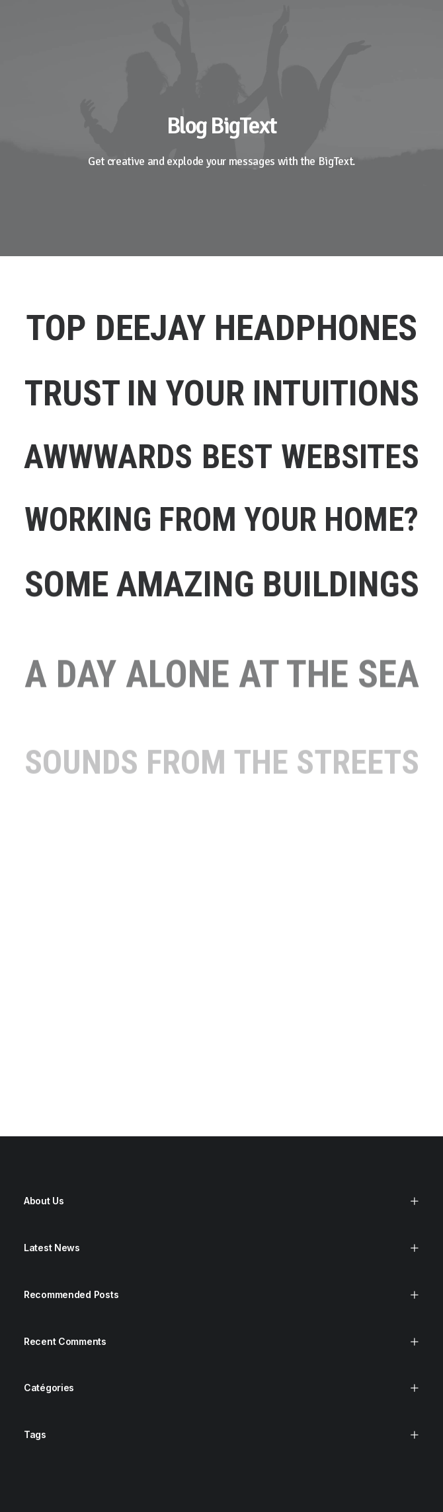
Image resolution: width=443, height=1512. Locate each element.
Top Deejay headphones (221, 328)
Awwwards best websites (221, 457)
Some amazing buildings (221, 595)
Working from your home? (221, 520)
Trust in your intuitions (221, 393)
